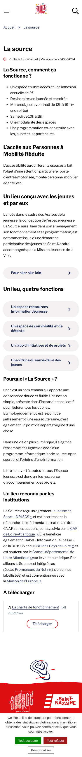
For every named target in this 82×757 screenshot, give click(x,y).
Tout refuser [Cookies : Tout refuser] (55, 740)
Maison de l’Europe (24, 581)
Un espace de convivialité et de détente (37, 328)
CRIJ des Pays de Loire (54, 546)
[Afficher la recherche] (75, 11)
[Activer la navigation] (6, 11)
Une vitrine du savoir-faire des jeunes (36, 362)
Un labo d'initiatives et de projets (38, 345)
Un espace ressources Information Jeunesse (29, 309)
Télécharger (42, 624)
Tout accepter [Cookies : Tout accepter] (28, 740)
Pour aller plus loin (26, 273)
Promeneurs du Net (32, 569)
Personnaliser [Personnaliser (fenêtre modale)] (41, 750)
